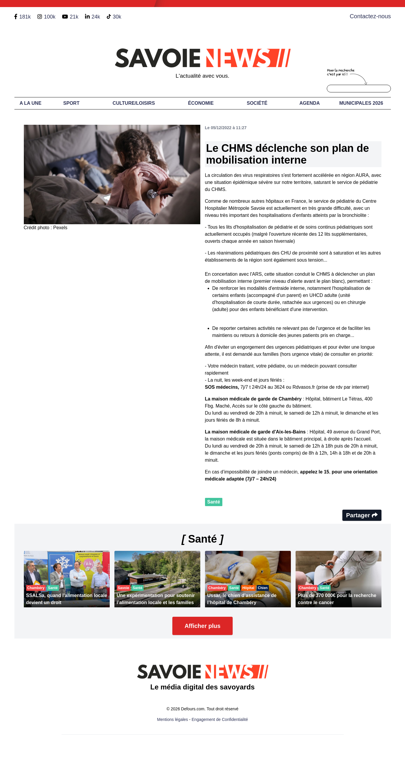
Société (257, 103)
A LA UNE (30, 103)
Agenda (309, 103)
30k (117, 17)
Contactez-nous (370, 16)
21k (74, 17)
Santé (213, 501)
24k (95, 17)
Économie (201, 103)
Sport (71, 103)
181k (25, 17)
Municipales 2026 (361, 103)
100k (49, 17)
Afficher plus (202, 626)
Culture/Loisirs (134, 103)
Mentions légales (172, 719)
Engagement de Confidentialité (220, 719)
